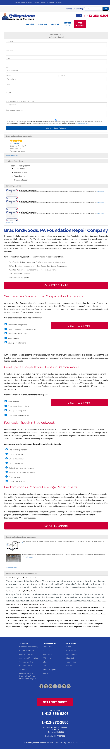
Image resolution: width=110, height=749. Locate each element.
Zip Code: (61, 76)
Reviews (69, 666)
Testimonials (71, 662)
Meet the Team (48, 654)
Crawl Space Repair (26, 650)
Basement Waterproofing (28, 646)
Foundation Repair (26, 654)
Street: (8, 58)
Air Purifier (23, 669)
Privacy (88, 123)
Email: (8, 93)
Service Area (47, 646)
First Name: (10, 41)
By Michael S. (15, 143)
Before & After (71, 654)
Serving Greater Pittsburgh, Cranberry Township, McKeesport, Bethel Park (38, 2)
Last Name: (10, 50)
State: (8, 76)
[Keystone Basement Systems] (18, 16)
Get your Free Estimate (56, 128)
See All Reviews (12, 155)
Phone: (9, 84)
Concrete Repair (25, 666)
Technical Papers (49, 669)
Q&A (44, 662)
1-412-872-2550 (55, 722)
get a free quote (55, 702)
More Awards (9, 222)
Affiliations (47, 658)
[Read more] (101, 191)
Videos (69, 646)
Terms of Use (81, 123)
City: (8, 67)
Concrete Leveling (26, 662)
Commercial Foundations (28, 658)
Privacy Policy (60, 742)
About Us (46, 650)
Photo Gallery (71, 658)
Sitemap (82, 742)
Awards (45, 673)
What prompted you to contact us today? (20, 101)
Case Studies (71, 650)
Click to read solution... (28, 543)
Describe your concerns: (14, 110)
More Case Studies (11, 567)
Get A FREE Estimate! (56, 285)
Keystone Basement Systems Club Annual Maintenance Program (27, 676)
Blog (44, 666)
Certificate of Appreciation (27, 190)
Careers (46, 677)
